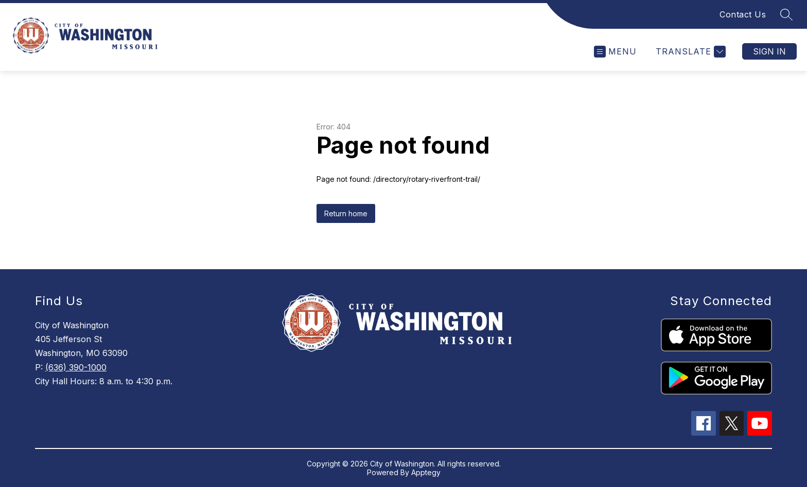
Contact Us (743, 14)
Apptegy (426, 472)
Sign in (769, 51)
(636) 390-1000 (76, 367)
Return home (345, 213)
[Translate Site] (689, 51)
